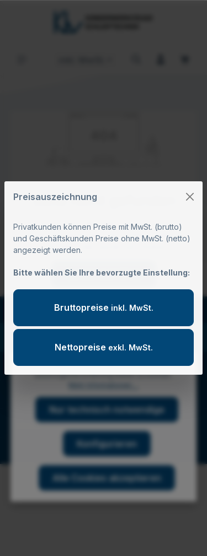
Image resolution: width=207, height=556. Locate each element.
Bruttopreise (103, 307)
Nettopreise (104, 347)
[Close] (190, 196)
